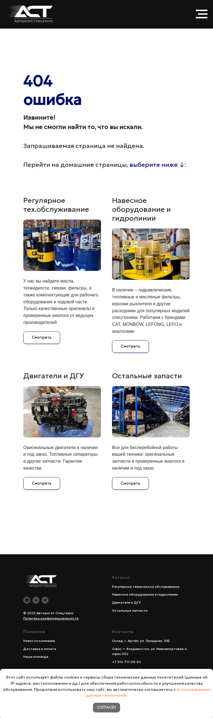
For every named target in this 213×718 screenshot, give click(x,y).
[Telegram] (45, 600)
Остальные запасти (147, 375)
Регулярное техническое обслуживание (145, 587)
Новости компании (39, 641)
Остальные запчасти (130, 610)
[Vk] (35, 600)
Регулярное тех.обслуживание (56, 205)
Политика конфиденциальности (50, 618)
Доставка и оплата (39, 649)
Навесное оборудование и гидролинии (141, 209)
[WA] (26, 600)
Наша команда (35, 656)
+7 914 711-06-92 (126, 662)
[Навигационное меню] (201, 14)
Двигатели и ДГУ (53, 375)
